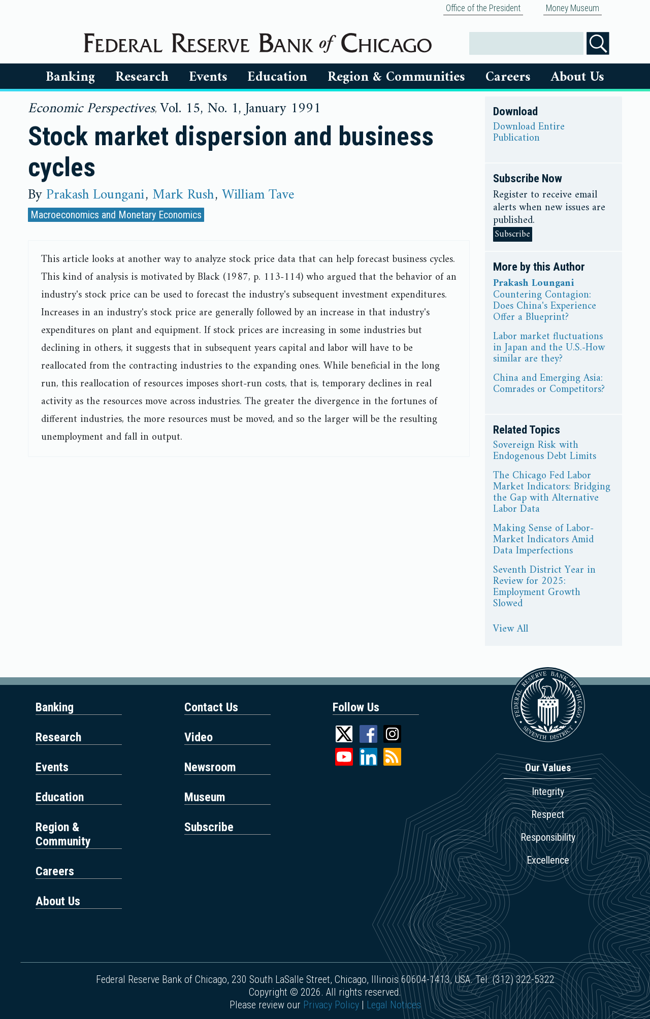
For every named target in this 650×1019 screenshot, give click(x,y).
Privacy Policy (331, 1005)
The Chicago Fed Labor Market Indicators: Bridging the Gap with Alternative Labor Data (551, 493)
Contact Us (211, 707)
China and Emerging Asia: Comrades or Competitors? (549, 384)
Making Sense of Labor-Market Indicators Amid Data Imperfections (543, 540)
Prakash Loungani (95, 195)
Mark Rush (183, 195)
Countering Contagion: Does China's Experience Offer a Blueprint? (544, 306)
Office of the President (483, 8)
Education (277, 77)
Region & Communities (396, 77)
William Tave (258, 195)
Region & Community (63, 834)
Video (198, 737)
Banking (70, 77)
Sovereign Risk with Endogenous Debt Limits (544, 451)
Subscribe (512, 234)
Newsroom (210, 767)
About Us (577, 77)
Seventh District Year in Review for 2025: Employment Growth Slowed (544, 587)
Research (142, 77)
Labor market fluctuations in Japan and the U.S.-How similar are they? (549, 348)
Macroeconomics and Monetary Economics (116, 215)
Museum (204, 797)
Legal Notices (394, 1005)
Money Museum (572, 8)
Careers (508, 77)
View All (510, 629)
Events (208, 77)
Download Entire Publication (529, 133)
